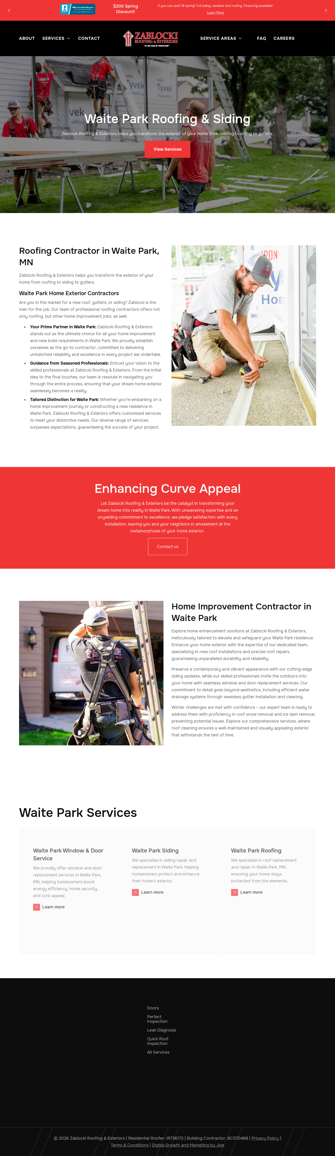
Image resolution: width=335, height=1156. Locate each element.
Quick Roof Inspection (158, 1041)
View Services (167, 149)
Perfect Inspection (157, 1019)
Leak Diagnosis (161, 1030)
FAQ (261, 38)
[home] (150, 38)
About (27, 38)
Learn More (215, 13)
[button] (9, 10)
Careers (284, 38)
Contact (89, 38)
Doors (153, 1008)
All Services (158, 1052)
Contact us (167, 548)
